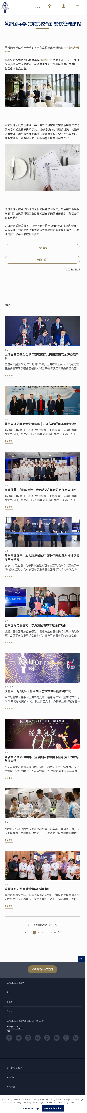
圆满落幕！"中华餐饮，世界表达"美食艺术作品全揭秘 (40, 492)
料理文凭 (44, 60)
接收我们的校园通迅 (42, 969)
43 (55, 932)
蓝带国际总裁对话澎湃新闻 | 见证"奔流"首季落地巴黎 (40, 426)
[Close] (82, 1099)
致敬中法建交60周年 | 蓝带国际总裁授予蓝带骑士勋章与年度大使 (42, 761)
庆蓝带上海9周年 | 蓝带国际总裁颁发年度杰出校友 (38, 693)
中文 (38, 8)
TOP (81, 958)
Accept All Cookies (53, 1108)
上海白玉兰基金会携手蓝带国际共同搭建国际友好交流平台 (42, 358)
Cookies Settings (30, 1108)
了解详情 (42, 248)
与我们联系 (42, 259)
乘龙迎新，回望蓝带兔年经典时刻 (27, 891)
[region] (43, 1104)
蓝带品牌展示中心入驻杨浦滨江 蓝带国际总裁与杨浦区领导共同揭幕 (42, 559)
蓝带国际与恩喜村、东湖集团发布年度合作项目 (36, 627)
